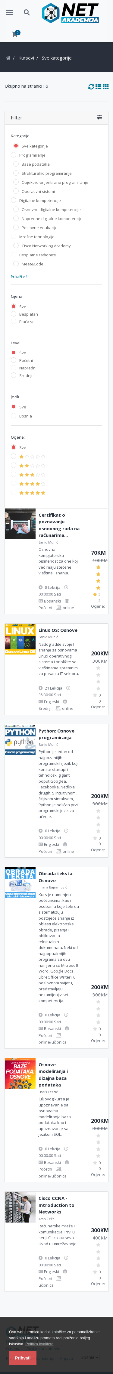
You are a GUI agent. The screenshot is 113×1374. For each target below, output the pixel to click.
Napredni (27, 368)
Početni (26, 360)
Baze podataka (36, 164)
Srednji (25, 375)
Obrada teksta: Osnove (56, 876)
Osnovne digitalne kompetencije (51, 209)
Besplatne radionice (37, 255)
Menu (11, 9)
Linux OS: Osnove (58, 630)
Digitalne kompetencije (40, 200)
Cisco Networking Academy (46, 245)
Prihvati (22, 1358)
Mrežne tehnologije (37, 236)
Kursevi (26, 58)
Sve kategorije (35, 146)
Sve (22, 306)
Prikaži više (20, 276)
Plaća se (27, 321)
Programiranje (32, 155)
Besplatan (28, 314)
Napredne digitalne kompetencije (52, 218)
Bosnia (25, 416)
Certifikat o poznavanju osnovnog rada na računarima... (59, 525)
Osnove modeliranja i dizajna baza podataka (53, 1074)
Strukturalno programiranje (47, 173)
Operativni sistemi (38, 191)
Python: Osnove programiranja (56, 734)
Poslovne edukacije (40, 227)
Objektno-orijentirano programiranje (55, 182)
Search (27, 12)
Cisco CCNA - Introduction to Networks (56, 1205)
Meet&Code (32, 264)
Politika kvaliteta (39, 1344)
